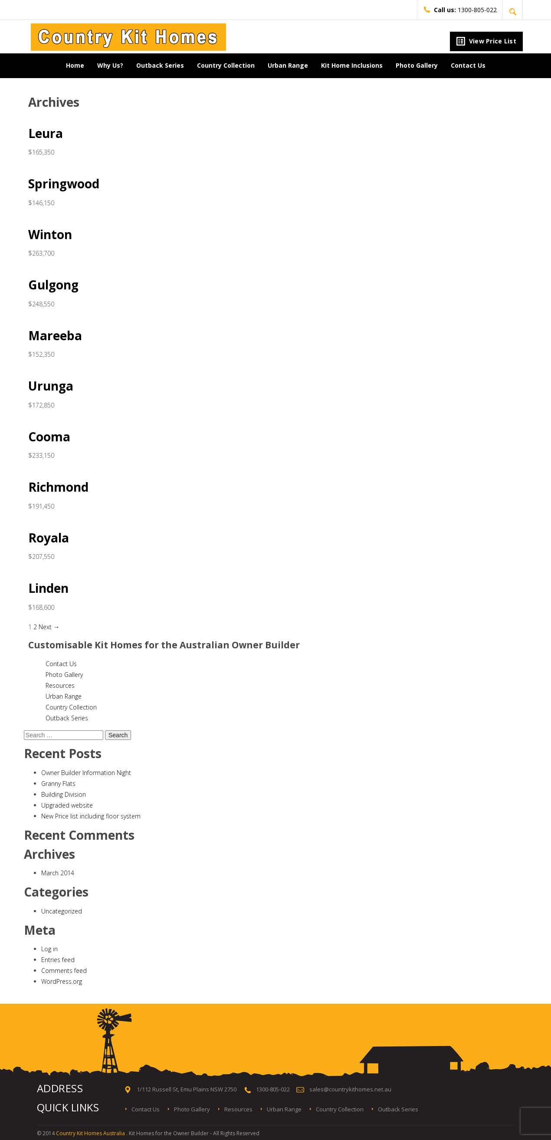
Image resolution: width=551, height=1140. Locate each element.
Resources (60, 685)
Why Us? (110, 65)
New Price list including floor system (91, 816)
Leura (45, 133)
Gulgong (53, 284)
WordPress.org (61, 981)
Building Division (63, 794)
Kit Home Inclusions (352, 65)
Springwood (63, 183)
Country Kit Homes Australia (91, 1133)
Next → (49, 627)
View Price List (486, 41)
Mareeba (55, 335)
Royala (48, 537)
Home (75, 65)
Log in (49, 949)
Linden (48, 588)
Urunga (50, 386)
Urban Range (288, 65)
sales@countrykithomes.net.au (350, 1089)
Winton (50, 234)
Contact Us (468, 65)
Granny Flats (58, 783)
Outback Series (160, 65)
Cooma (49, 436)
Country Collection (226, 65)
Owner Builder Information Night (86, 773)
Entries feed (58, 960)
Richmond (58, 487)
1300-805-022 (460, 10)
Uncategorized (61, 911)
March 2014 (57, 873)
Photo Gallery (417, 65)
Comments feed (64, 970)
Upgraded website (67, 805)
